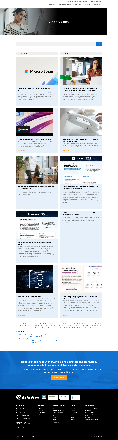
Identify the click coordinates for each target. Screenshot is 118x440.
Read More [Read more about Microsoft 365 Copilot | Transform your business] (21, 150)
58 (73, 326)
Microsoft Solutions (65, 4)
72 (32, 328)
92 (85, 328)
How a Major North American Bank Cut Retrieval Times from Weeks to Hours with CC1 (80, 187)
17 (50, 324)
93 (88, 328)
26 (74, 324)
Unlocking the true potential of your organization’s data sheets (37, 335)
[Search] (99, 44)
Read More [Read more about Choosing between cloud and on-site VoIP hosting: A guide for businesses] (65, 150)
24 (69, 324)
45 (38, 326)
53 (60, 326)
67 (97, 326)
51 (54, 326)
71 (29, 328)
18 (53, 324)
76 (42, 328)
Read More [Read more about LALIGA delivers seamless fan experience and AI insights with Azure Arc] (65, 260)
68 (100, 326)
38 (20, 326)
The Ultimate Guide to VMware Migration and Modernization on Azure (39, 341)
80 (53, 328)
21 (60, 324)
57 (71, 326)
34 (95, 324)
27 (77, 324)
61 (81, 326)
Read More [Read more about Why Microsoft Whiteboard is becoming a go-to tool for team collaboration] (21, 206)
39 (22, 326)
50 (52, 326)
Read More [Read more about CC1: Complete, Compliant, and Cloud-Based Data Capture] (21, 260)
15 (45, 324)
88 (74, 328)
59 (76, 326)
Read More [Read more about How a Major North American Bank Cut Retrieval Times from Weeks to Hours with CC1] (65, 206)
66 (95, 326)
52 (57, 326)
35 (98, 324)
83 (61, 328)
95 (93, 328)
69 (24, 328)
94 (90, 328)
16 (48, 324)
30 (85, 324)
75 (40, 328)
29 (82, 324)
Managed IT (52, 4)
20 (58, 324)
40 (25, 326)
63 (87, 326)
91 (82, 328)
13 (40, 324)
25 (71, 324)
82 (58, 328)
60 (79, 326)
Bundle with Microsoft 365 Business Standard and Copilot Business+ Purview (79, 297)
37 (17, 326)
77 (45, 328)
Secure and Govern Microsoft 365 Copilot (31, 337)
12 (38, 324)
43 (33, 326)
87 (72, 328)
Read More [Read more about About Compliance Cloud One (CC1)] (21, 316)
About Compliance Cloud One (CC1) (29, 296)
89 (77, 328)
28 (79, 324)
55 (65, 326)
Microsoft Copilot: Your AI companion (30, 339)
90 (80, 328)
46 (41, 326)
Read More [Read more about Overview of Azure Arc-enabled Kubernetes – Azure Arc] (21, 103)
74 (37, 328)
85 (66, 328)
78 (48, 328)
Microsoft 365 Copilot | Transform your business (34, 139)
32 (90, 324)
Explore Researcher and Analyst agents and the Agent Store (36, 343)
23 (66, 324)
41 (28, 326)
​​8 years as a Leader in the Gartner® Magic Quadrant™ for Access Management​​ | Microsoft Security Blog (80, 89)
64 (89, 326)
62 (84, 326)
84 (64, 328)
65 (92, 326)
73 (35, 328)
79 (50, 328)
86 (69, 328)
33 (93, 324)
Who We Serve (77, 4)
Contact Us (96, 4)
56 (68, 326)
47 (44, 326)
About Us (87, 4)
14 (43, 324)
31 (87, 324)
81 (56, 328)
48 (47, 326)
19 (55, 324)
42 (30, 326)
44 (36, 326)
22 (63, 324)
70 (27, 328)
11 (36, 324)
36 (101, 324)
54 (63, 326)
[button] (101, 4)
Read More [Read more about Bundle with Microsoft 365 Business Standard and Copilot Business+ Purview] (65, 316)
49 (49, 326)
